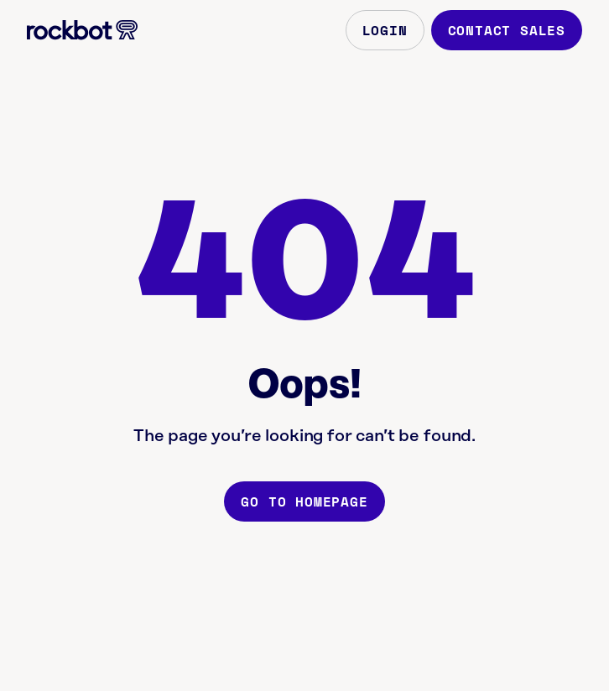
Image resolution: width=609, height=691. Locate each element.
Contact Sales (506, 30)
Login (385, 30)
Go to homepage (304, 501)
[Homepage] (82, 30)
